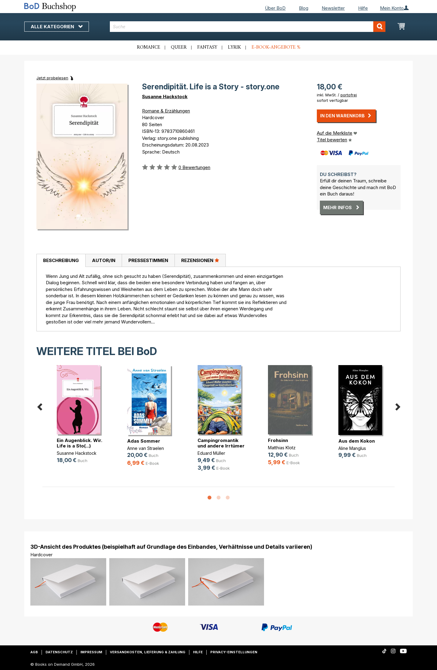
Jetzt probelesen (52, 77)
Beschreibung (61, 260)
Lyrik (234, 47)
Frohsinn (278, 440)
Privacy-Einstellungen (233, 652)
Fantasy (207, 47)
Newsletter (333, 8)
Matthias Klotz (282, 447)
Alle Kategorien (57, 26)
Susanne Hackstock (165, 96)
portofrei (348, 94)
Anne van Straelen (145, 448)
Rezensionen (200, 260)
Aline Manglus (352, 448)
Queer (179, 47)
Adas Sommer (143, 441)
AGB (34, 652)
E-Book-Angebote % (276, 47)
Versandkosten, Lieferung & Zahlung (147, 652)
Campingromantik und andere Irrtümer (221, 443)
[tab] (60, 260)
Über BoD (275, 8)
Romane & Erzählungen (166, 111)
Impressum (91, 652)
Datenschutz (59, 652)
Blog (303, 8)
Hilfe (363, 8)
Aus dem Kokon (356, 441)
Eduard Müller (211, 453)
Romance (148, 47)
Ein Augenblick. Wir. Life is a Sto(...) (79, 443)
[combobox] (248, 26)
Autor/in (103, 260)
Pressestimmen (148, 260)
